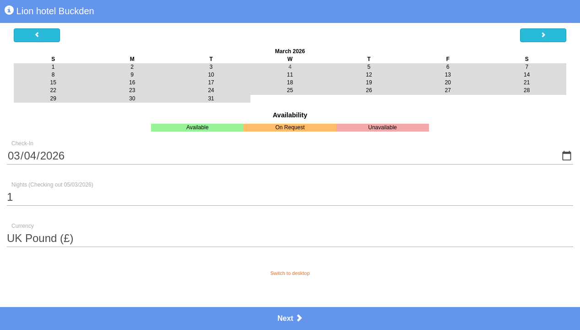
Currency (22, 226)
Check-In (22, 143)
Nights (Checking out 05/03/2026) (52, 185)
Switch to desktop (289, 273)
